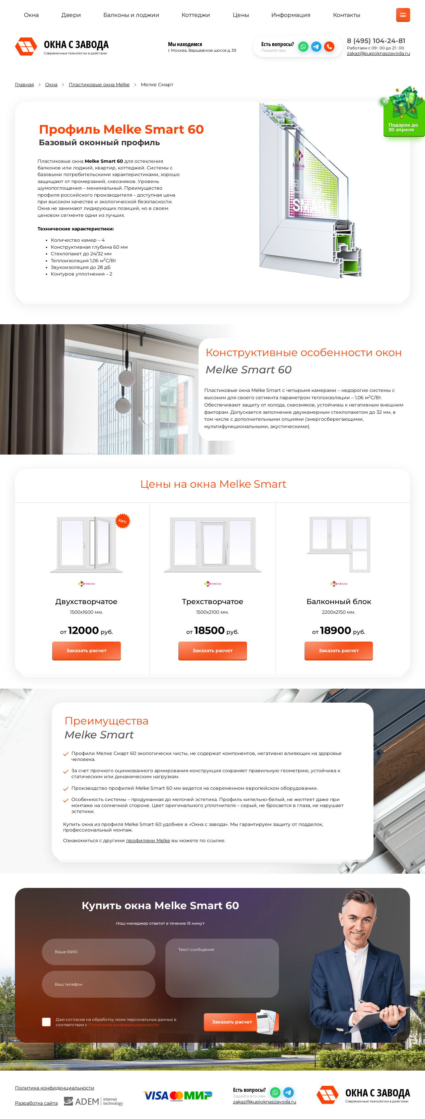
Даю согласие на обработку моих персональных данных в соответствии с (116, 1021)
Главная (24, 84)
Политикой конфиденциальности (123, 1024)
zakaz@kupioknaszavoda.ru (378, 53)
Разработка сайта (69, 1100)
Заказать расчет (86, 650)
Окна (31, 15)
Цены (241, 15)
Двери (71, 15)
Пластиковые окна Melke (99, 84)
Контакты (346, 15)
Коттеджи (196, 15)
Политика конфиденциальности (54, 1086)
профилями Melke (148, 840)
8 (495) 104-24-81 (376, 41)
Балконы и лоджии (131, 15)
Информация (290, 15)
